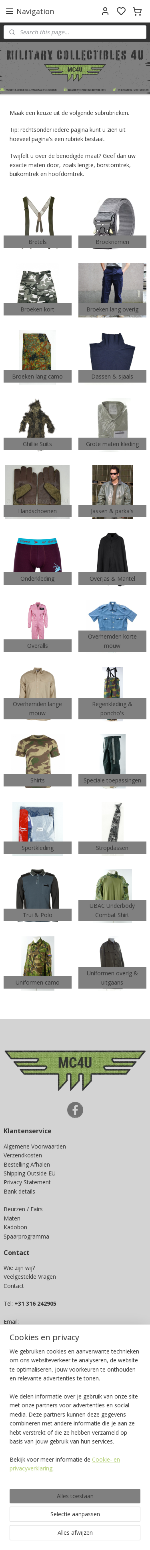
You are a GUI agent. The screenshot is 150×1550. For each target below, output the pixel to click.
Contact (14, 1286)
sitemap (111, 1535)
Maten (12, 1218)
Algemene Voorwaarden (35, 1146)
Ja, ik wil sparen (31, 1440)
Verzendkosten (23, 1155)
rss (128, 1535)
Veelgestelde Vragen (30, 1276)
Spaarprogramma (26, 1236)
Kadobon (15, 1227)
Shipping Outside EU (30, 1173)
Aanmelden (24, 1500)
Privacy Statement (27, 1182)
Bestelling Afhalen (27, 1164)
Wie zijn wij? (19, 1268)
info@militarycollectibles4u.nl (47, 1331)
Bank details (19, 1191)
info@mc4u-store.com (36, 1339)
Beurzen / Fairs (23, 1209)
